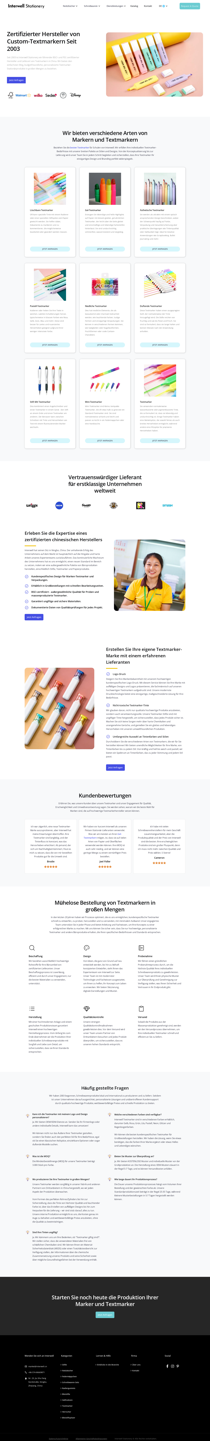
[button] (69, 6)
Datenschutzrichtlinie (58, 1438)
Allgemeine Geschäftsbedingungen (91, 1438)
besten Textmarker (79, 147)
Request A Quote (189, 6)
